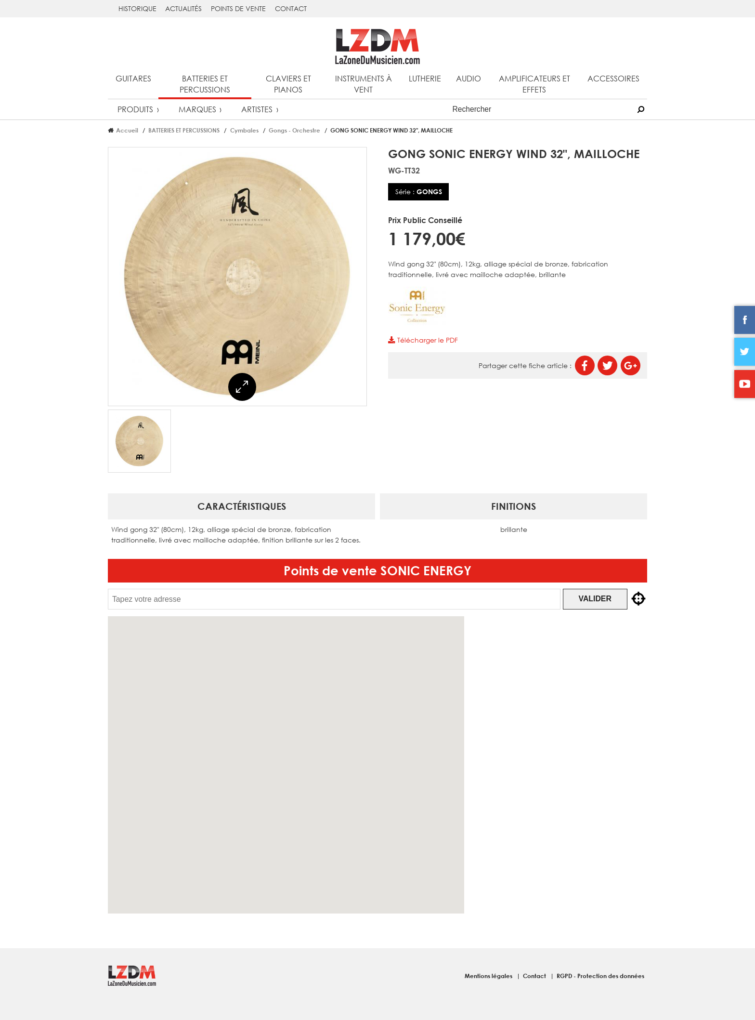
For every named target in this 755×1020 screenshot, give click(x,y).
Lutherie (425, 78)
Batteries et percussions (205, 83)
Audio (468, 78)
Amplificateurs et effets (534, 83)
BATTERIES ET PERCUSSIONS (184, 130)
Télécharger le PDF (422, 339)
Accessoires (613, 78)
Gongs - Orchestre (294, 130)
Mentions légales (489, 976)
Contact (291, 8)
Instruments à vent (363, 83)
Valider (602, 599)
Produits (135, 109)
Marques (197, 109)
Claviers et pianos (288, 83)
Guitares (133, 78)
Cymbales (244, 130)
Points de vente (238, 8)
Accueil (127, 130)
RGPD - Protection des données (600, 976)
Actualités (183, 8)
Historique (137, 8)
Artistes (257, 109)
